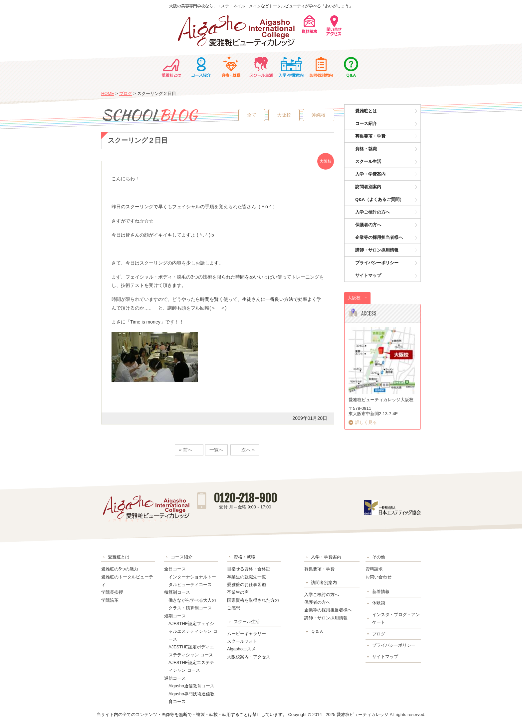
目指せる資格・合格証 (248, 568)
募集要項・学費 (370, 136)
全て (251, 115)
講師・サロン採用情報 (376, 250)
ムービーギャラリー (246, 633)
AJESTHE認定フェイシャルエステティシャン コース (192, 631)
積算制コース (177, 592)
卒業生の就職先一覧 (246, 576)
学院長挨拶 (112, 592)
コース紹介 (201, 66)
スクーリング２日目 (138, 140)
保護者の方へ (368, 224)
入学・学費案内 (291, 66)
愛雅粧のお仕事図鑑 (246, 584)
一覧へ (216, 449)
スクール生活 (261, 66)
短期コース (175, 615)
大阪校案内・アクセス (248, 656)
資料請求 (374, 568)
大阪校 (284, 115)
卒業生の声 (238, 592)
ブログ (125, 93)
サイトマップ (368, 275)
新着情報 (381, 591)
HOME (107, 93)
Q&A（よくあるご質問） (379, 199)
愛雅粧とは (171, 66)
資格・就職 (231, 66)
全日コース (175, 568)
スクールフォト (242, 641)
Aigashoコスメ (241, 648)
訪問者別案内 (321, 66)
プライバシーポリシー (376, 262)
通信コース (175, 678)
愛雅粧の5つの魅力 (119, 568)
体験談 (378, 602)
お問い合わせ (379, 576)
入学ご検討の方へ (372, 212)
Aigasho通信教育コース (191, 685)
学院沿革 (110, 600)
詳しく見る (366, 422)
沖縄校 (319, 115)
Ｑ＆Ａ (351, 66)
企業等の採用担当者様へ (379, 237)
